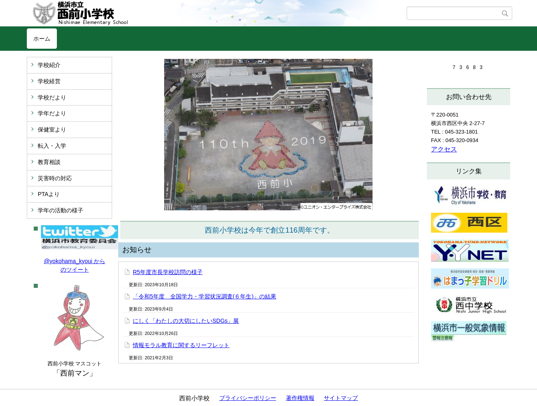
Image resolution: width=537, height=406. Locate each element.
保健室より (52, 129)
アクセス (444, 149)
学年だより (52, 113)
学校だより (52, 97)
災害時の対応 (55, 178)
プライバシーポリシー (247, 398)
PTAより (49, 194)
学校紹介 (49, 65)
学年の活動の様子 (60, 210)
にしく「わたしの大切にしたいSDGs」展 (186, 320)
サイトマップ (341, 398)
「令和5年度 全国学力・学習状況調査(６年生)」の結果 (204, 296)
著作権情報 (300, 398)
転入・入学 (52, 146)
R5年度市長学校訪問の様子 (168, 272)
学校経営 (49, 81)
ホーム (41, 38)
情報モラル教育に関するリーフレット (181, 345)
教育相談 (49, 162)
